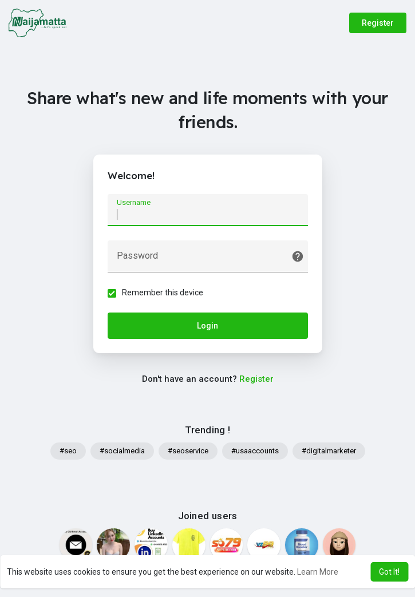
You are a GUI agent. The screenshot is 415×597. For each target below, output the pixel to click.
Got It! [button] (389, 571)
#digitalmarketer (329, 450)
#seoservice (188, 450)
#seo (68, 450)
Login (207, 325)
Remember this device (162, 292)
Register (378, 22)
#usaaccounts (255, 450)
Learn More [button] (317, 571)
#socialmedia (122, 450)
